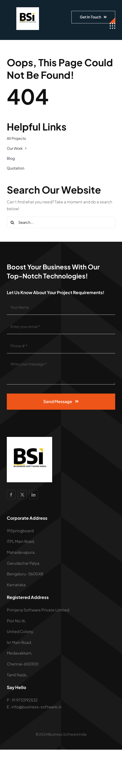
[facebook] (11, 494)
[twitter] (22, 494)
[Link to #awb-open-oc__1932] (112, 26)
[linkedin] (33, 494)
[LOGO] (27, 9)
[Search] (12, 222)
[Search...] (61, 222)
